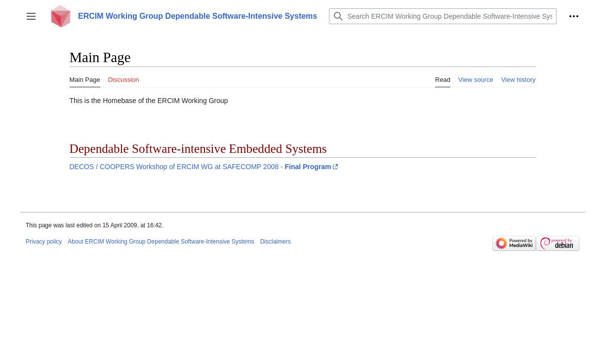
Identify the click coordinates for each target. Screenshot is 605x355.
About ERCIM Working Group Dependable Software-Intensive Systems (161, 241)
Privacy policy (44, 241)
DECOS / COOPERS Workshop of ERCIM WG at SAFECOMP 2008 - (200, 167)
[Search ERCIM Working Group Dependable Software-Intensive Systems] (443, 16)
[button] (31, 16)
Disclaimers (275, 241)
